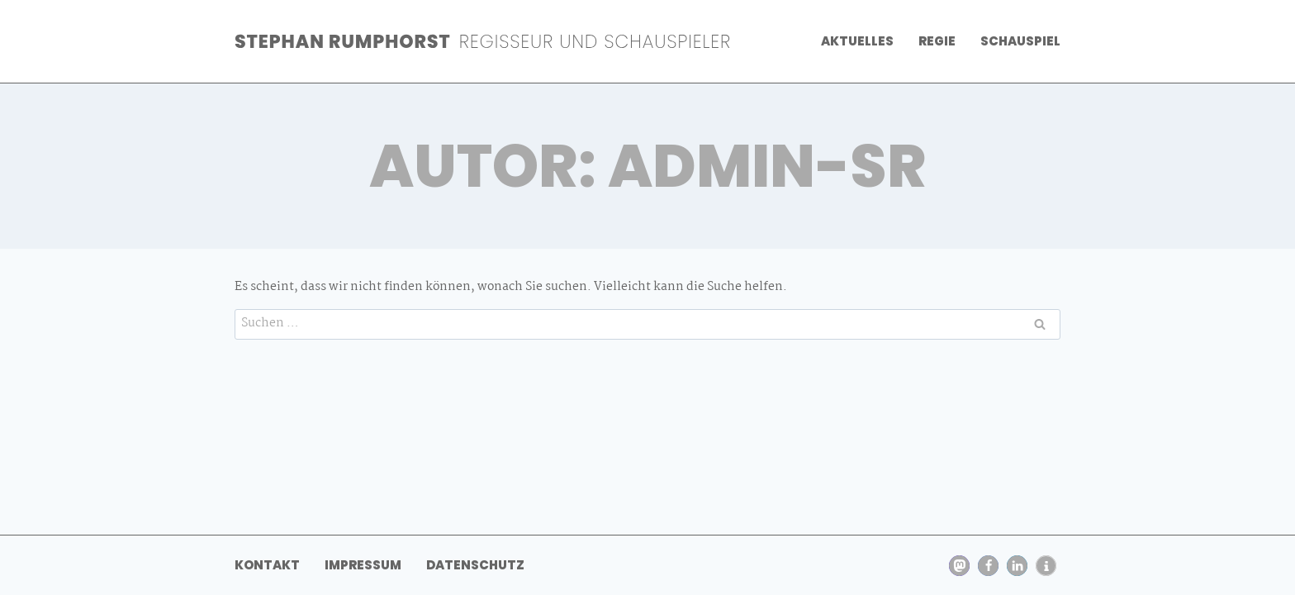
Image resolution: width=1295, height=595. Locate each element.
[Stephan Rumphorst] (482, 41)
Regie (937, 41)
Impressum (363, 565)
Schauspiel (1020, 41)
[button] (959, 565)
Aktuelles (857, 41)
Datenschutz (475, 565)
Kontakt (267, 565)
